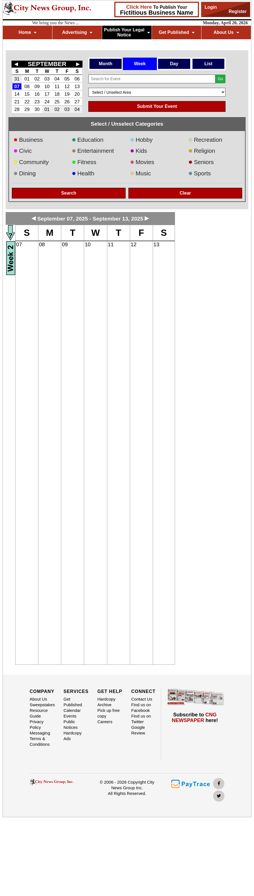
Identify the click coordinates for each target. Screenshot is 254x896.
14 (16, 94)
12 (66, 86)
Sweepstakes (42, 704)
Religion (202, 150)
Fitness (84, 162)
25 (57, 101)
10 (46, 86)
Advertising (77, 32)
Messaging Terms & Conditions (40, 739)
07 (16, 86)
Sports (200, 173)
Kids (138, 150)
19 (66, 94)
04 (57, 78)
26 (66, 101)
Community (31, 162)
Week (140, 63)
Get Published (176, 32)
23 (37, 101)
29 (27, 109)
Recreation (205, 139)
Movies (142, 162)
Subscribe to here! (195, 717)
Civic (23, 150)
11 (57, 86)
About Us (226, 32)
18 (57, 94)
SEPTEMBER (47, 63)
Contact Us (141, 699)
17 (46, 94)
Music (140, 173)
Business (28, 139)
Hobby (141, 139)
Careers (104, 721)
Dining (25, 173)
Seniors (201, 162)
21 (16, 101)
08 (27, 86)
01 (27, 78)
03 (46, 78)
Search (68, 193)
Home (27, 32)
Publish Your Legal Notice (127, 32)
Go (220, 79)
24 (46, 101)
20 (77, 94)
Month (105, 63)
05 (66, 78)
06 (77, 78)
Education (88, 139)
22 (27, 101)
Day (174, 63)
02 (37, 78)
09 (37, 86)
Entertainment (93, 150)
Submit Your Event (157, 106)
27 (77, 101)
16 (37, 94)
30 (37, 109)
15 (27, 94)
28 (16, 109)
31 (16, 78)
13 (77, 86)
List (208, 63)
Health (83, 173)
